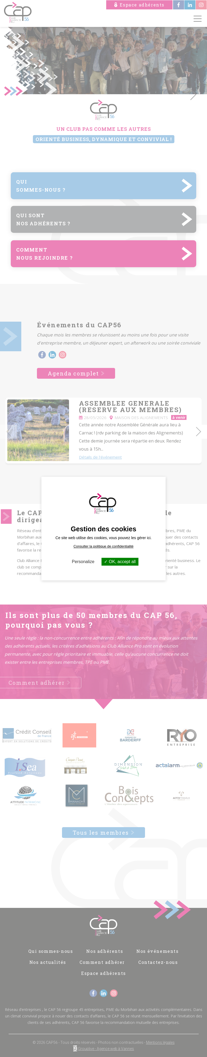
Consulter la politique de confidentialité (104, 546)
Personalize (83, 561)
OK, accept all (120, 561)
